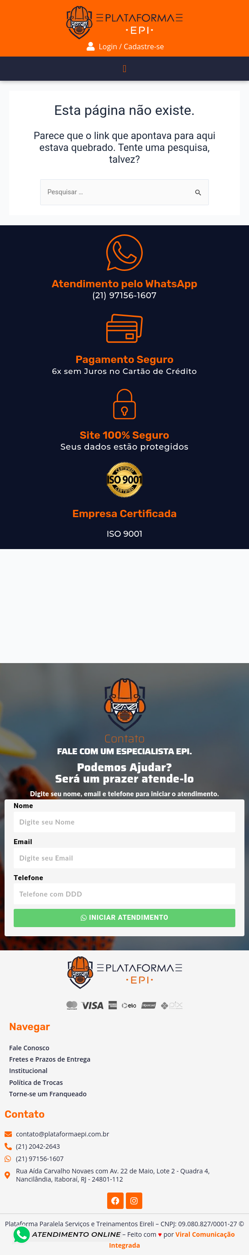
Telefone (28, 878)
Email (23, 842)
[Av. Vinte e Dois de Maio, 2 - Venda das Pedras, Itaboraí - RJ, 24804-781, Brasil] (124, 606)
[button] (124, 68)
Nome (23, 806)
